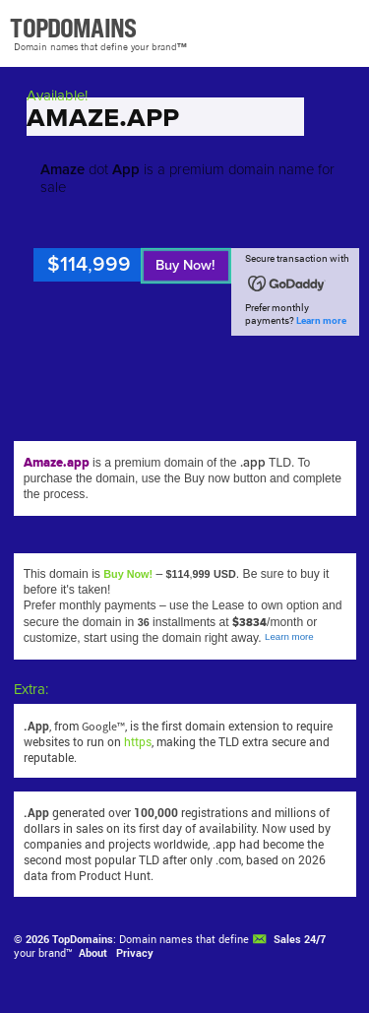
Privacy (135, 953)
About (93, 953)
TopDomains (82, 939)
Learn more (321, 320)
